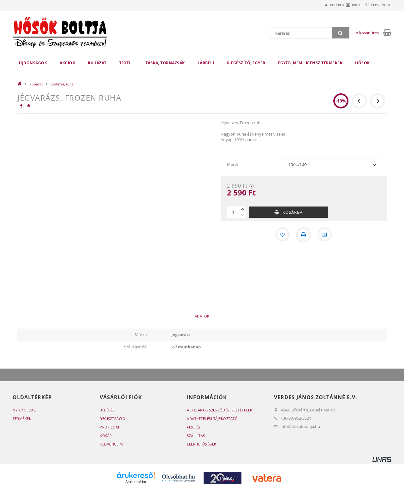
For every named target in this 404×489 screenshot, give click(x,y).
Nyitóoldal (24, 410)
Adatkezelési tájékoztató (212, 418)
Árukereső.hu (135, 482)
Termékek (22, 418)
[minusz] (243, 215)
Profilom (109, 427)
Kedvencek (377, 5)
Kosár (106, 435)
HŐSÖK (362, 63)
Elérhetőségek (202, 444)
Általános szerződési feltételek (219, 410)
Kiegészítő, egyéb (246, 63)
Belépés (318, 5)
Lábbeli (206, 63)
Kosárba (292, 212)
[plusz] (243, 209)
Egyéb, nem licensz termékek (310, 63)
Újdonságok (33, 63)
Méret (232, 164)
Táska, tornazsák (165, 63)
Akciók (67, 63)
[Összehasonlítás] (325, 234)
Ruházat (97, 63)
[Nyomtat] (303, 234)
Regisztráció (112, 418)
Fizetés (193, 427)
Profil (346, 5)
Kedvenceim (111, 444)
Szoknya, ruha (62, 84)
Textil (126, 63)
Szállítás (196, 435)
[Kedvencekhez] (282, 234)
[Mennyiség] (233, 212)
